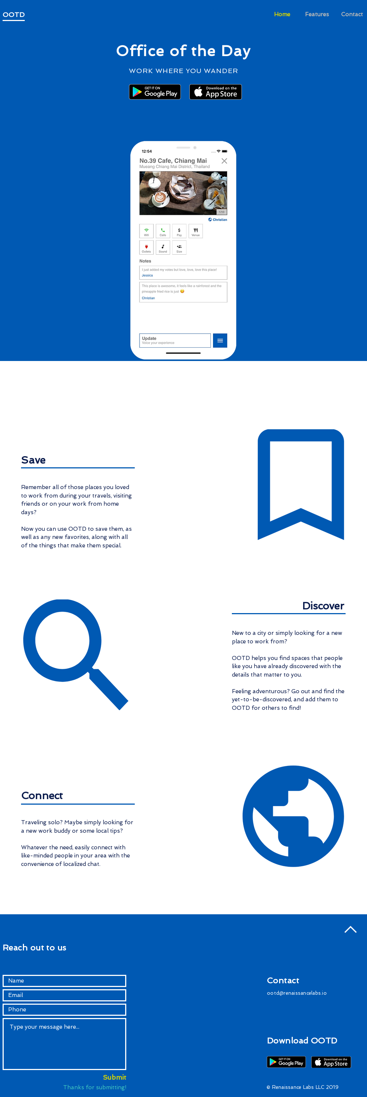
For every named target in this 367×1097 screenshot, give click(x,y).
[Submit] (107, 1077)
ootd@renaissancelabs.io (297, 993)
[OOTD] (21, 14)
